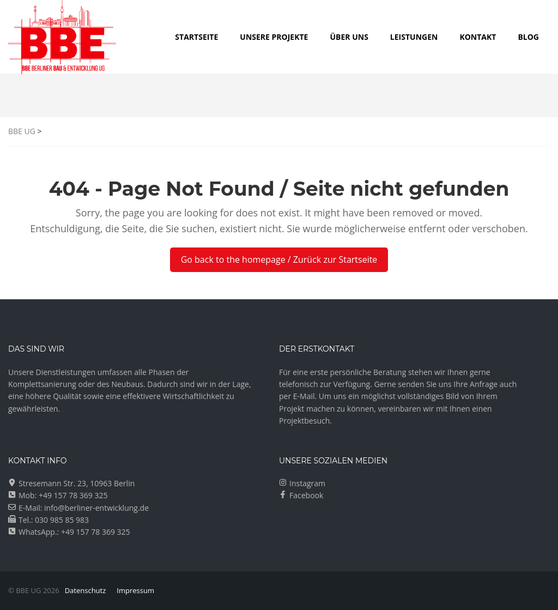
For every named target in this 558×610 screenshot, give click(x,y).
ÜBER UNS (349, 37)
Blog (528, 37)
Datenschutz (85, 590)
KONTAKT (477, 37)
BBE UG (21, 131)
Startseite (196, 37)
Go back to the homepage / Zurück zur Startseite (279, 259)
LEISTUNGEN (414, 37)
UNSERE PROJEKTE (274, 37)
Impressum (135, 590)
